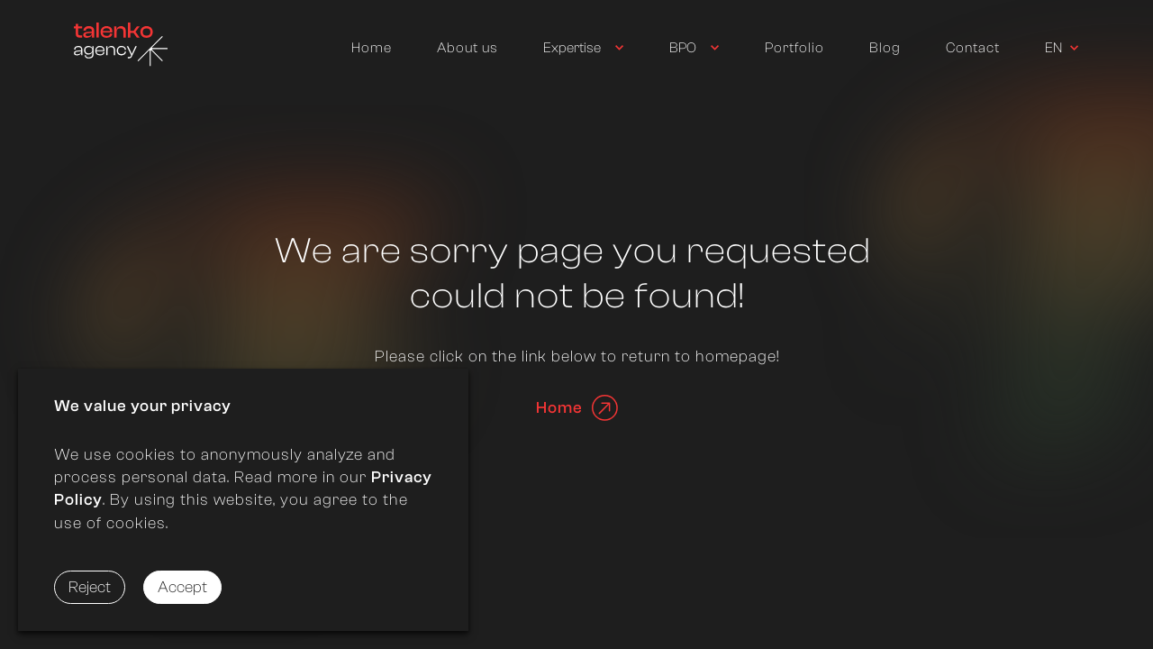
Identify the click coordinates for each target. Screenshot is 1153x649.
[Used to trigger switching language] (1062, 48)
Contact (973, 48)
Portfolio (794, 48)
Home (371, 48)
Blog (885, 48)
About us (467, 48)
